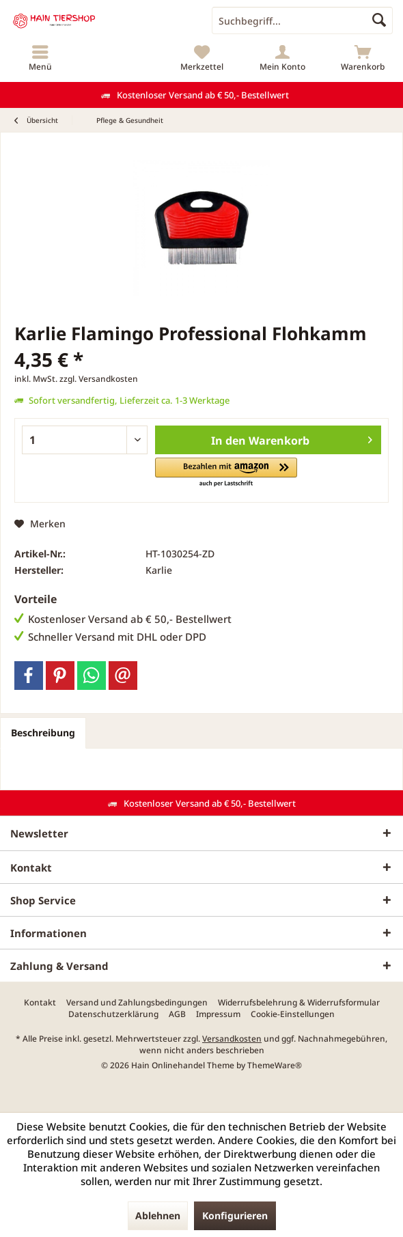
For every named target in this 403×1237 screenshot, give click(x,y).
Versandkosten (232, 1038)
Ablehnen (157, 1215)
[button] (226, 473)
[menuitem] (40, 58)
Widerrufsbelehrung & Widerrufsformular (299, 1002)
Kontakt (40, 1002)
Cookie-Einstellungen (293, 1014)
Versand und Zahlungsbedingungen (137, 1002)
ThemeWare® (274, 1065)
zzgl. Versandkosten (98, 379)
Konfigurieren (235, 1215)
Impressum (218, 1014)
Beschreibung (43, 732)
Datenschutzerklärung (113, 1014)
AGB (177, 1014)
